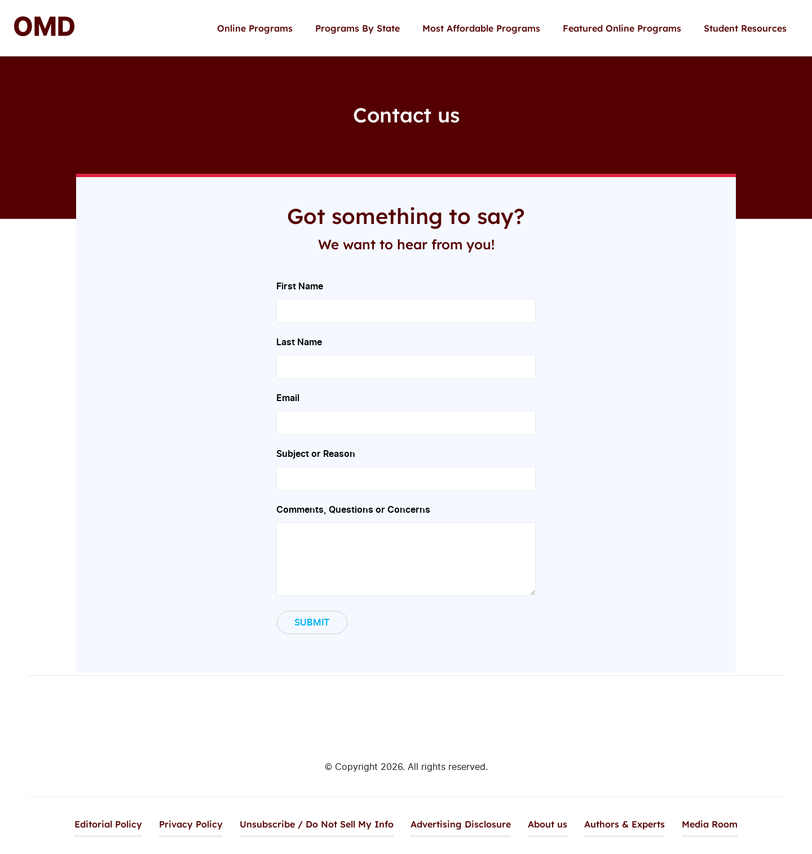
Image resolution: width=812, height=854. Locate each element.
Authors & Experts (624, 824)
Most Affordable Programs (481, 28)
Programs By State (357, 28)
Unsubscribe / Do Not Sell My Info (317, 824)
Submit (312, 622)
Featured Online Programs (622, 28)
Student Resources (745, 28)
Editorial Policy (108, 824)
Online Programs (255, 28)
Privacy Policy (191, 824)
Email (406, 410)
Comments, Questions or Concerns (406, 551)
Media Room (710, 824)
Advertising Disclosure (461, 824)
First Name (406, 298)
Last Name (406, 354)
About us (547, 824)
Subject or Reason (406, 465)
